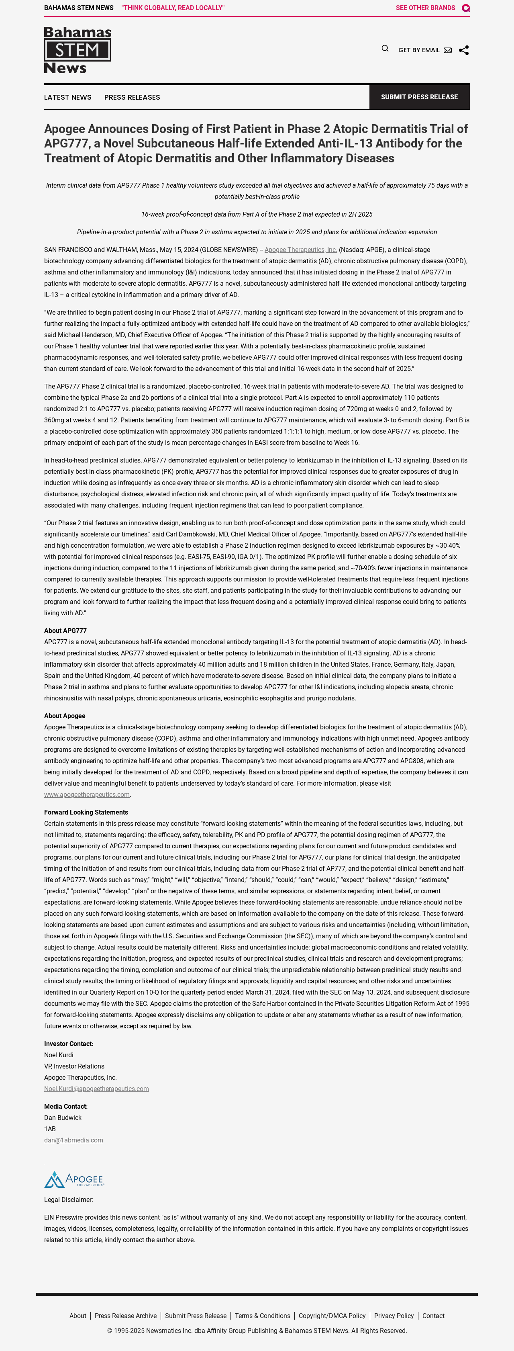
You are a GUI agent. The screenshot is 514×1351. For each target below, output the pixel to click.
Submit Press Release (195, 1316)
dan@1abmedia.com (73, 1140)
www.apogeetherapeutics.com (87, 794)
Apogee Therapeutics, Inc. (301, 250)
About (77, 1316)
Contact (433, 1316)
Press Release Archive (126, 1316)
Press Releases (132, 97)
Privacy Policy (394, 1316)
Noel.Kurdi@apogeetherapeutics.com (96, 1089)
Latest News (68, 97)
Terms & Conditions (262, 1316)
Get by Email (425, 50)
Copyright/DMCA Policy (332, 1316)
